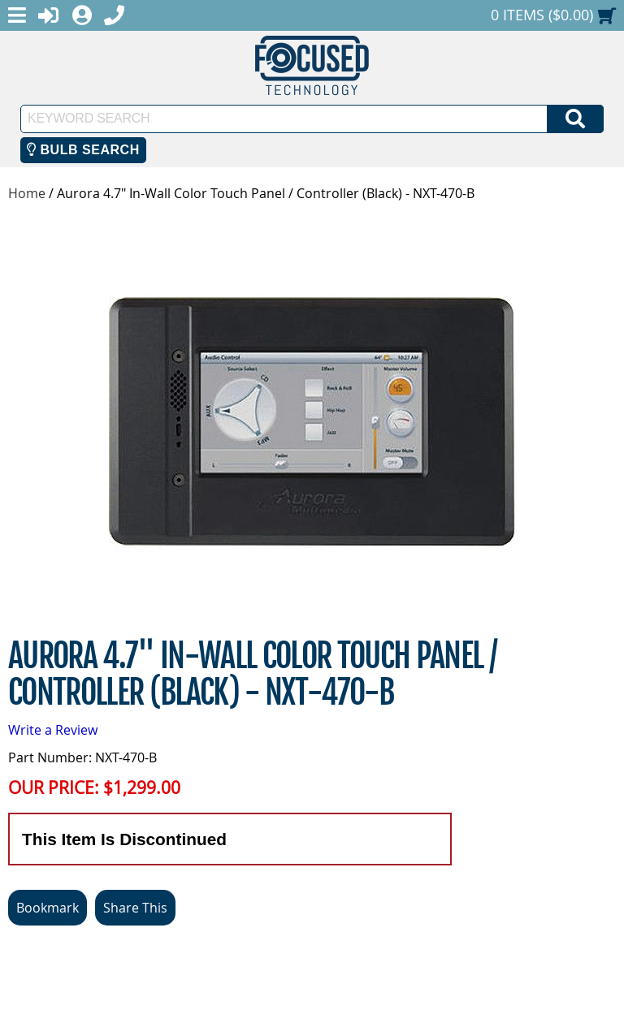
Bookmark (47, 908)
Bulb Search (83, 150)
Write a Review (53, 730)
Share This (135, 908)
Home (27, 193)
